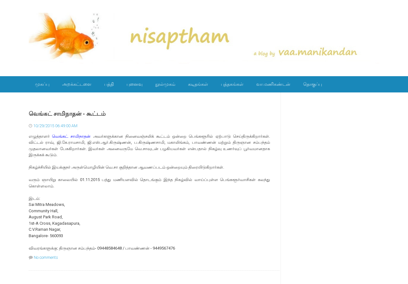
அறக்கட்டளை (76, 84)
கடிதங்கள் (198, 84)
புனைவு (134, 84)
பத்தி (109, 84)
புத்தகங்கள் (232, 84)
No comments (46, 257)
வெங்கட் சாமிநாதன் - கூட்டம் (67, 114)
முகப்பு (42, 84)
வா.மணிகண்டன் (273, 84)
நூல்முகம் (165, 84)
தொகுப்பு (312, 84)
